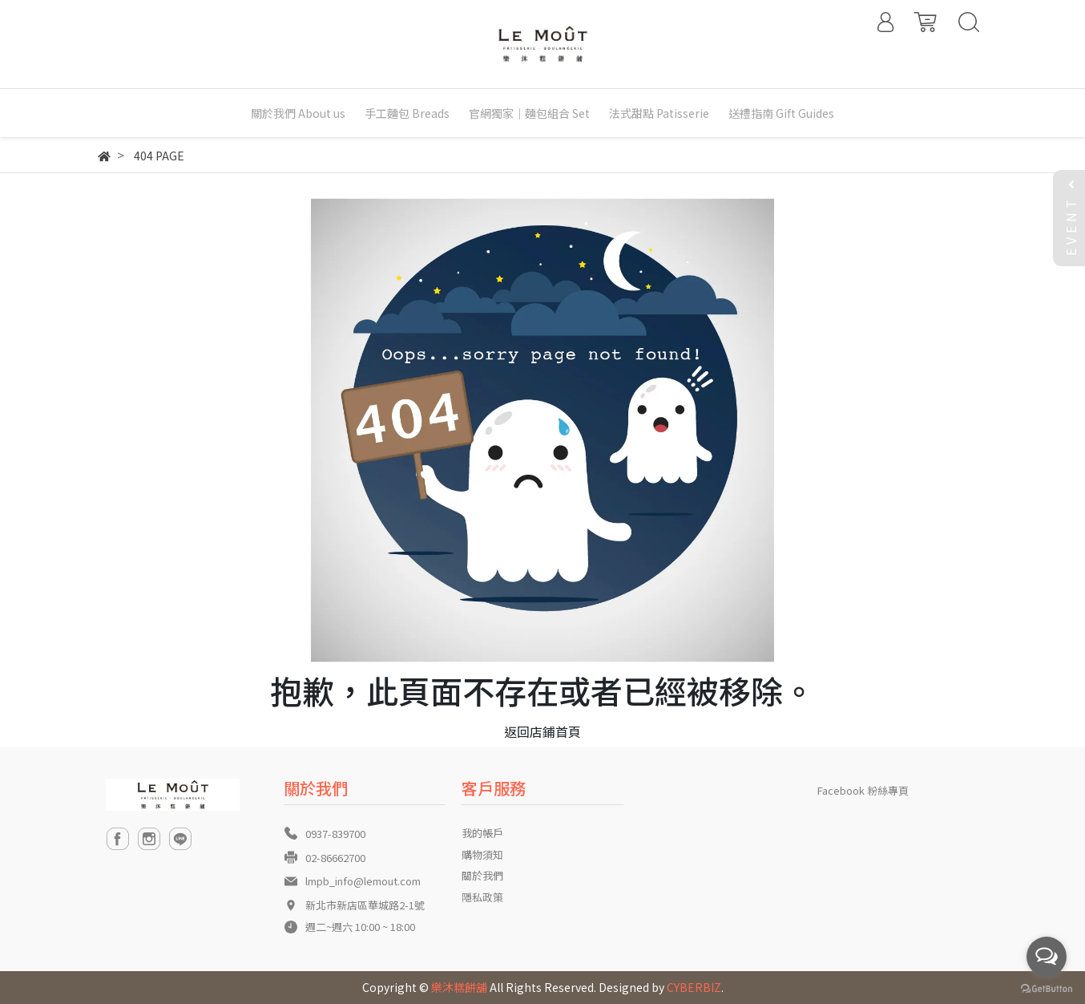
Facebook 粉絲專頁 (863, 790)
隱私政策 (482, 897)
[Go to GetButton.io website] (1046, 987)
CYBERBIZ (694, 987)
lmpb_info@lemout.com (363, 881)
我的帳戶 (482, 832)
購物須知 (482, 854)
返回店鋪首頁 (542, 731)
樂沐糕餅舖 (459, 987)
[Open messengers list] (1047, 957)
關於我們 (482, 875)
